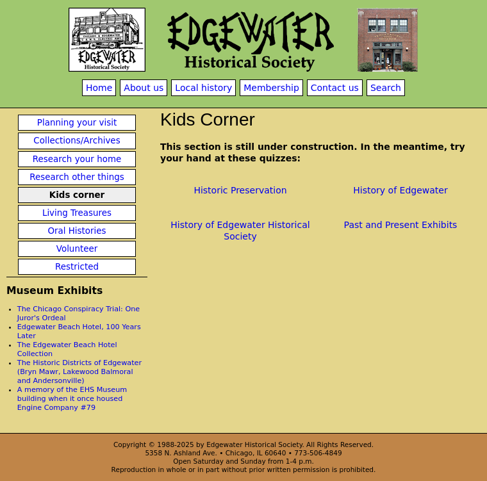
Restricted (77, 267)
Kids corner (76, 195)
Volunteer (76, 249)
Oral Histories (76, 231)
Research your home (77, 159)
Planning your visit (77, 122)
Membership (271, 88)
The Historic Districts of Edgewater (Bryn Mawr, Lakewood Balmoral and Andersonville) (79, 372)
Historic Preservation (240, 190)
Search (385, 88)
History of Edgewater (400, 190)
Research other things (76, 177)
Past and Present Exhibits (401, 225)
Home (99, 88)
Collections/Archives (76, 140)
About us (143, 88)
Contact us (335, 88)
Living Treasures (76, 213)
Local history (203, 88)
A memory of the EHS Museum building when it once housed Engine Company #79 (72, 399)
